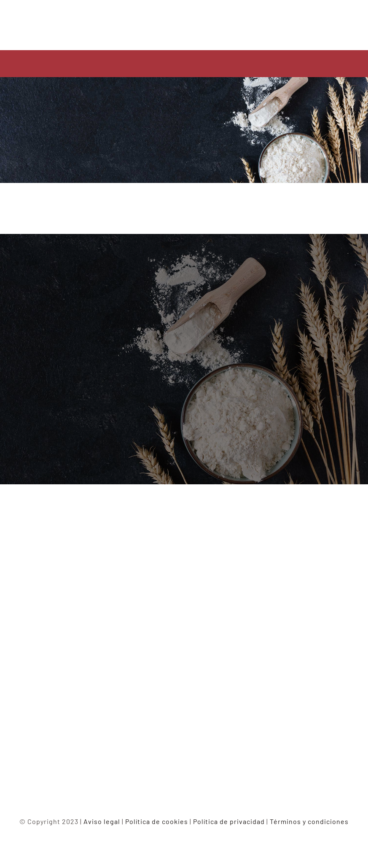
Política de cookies (156, 821)
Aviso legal (101, 821)
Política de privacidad (229, 821)
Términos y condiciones (309, 821)
